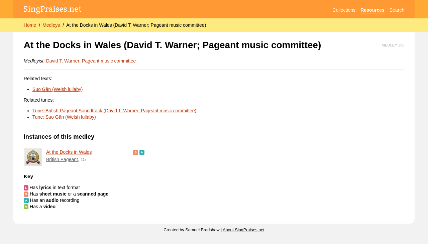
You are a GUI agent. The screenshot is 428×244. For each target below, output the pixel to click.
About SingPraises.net (243, 230)
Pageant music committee (109, 61)
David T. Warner (63, 61)
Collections (344, 10)
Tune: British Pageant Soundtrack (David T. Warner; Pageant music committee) (114, 110)
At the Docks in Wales (69, 152)
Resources (372, 10)
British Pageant (62, 159)
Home (30, 25)
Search (397, 10)
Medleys (51, 25)
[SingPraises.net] (53, 10)
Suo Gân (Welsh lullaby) (57, 89)
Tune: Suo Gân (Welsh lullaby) (64, 117)
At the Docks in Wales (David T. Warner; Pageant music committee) (136, 25)
